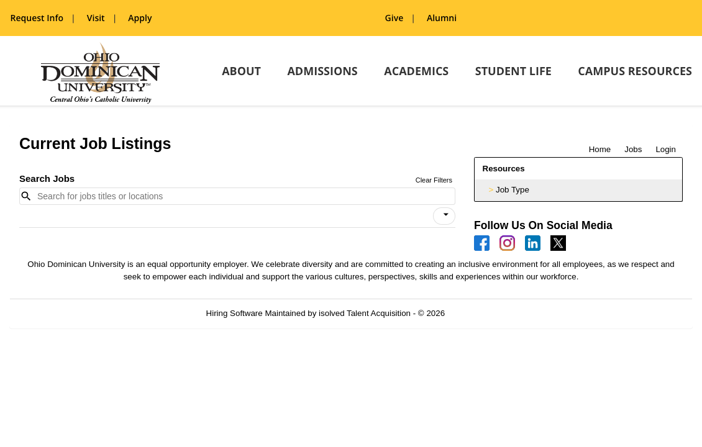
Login (665, 149)
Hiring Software (234, 313)
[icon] (446, 215)
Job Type (512, 189)
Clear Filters (434, 180)
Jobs (633, 149)
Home (600, 149)
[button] (444, 216)
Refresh (481, 313)
